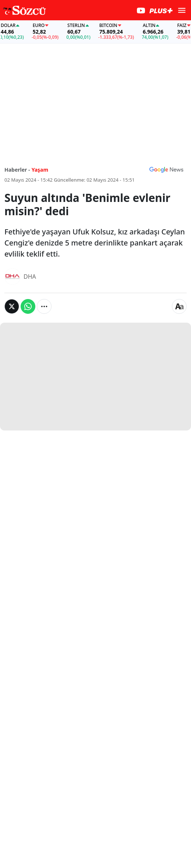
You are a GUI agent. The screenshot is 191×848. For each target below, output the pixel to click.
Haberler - (17, 169)
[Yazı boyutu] (179, 306)
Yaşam (40, 169)
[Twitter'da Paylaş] (11, 306)
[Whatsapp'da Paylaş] (28, 306)
